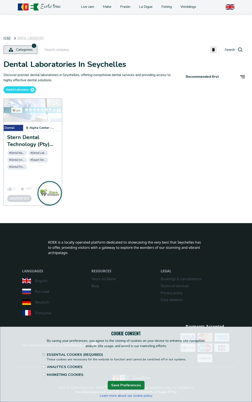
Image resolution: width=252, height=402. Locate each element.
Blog (95, 285)
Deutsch (35, 302)
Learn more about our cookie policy (126, 395)
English (35, 280)
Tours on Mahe (103, 278)
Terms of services (175, 285)
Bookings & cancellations (181, 278)
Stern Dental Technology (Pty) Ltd (28, 144)
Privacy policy (172, 292)
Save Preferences (126, 385)
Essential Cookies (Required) (72, 354)
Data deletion (172, 299)
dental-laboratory (31, 38)
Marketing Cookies (62, 374)
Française (37, 312)
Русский (35, 291)
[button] (19, 89)
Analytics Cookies (62, 367)
